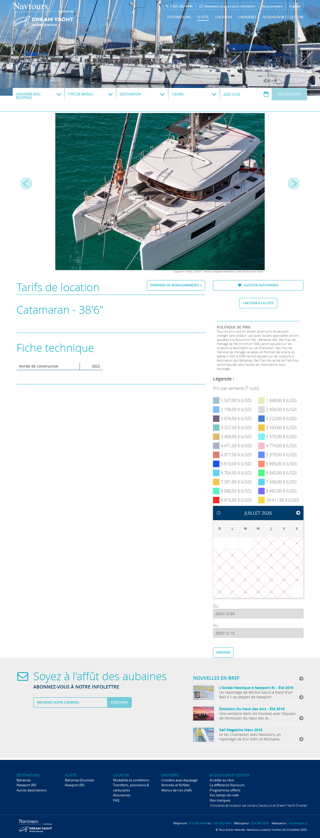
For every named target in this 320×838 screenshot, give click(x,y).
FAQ (116, 800)
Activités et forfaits (175, 785)
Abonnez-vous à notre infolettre (227, 6)
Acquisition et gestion (283, 17)
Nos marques (220, 800)
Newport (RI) (26, 785)
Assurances (121, 795)
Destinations (179, 17)
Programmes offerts (225, 790)
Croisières (247, 17)
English (295, 6)
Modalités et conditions (131, 780)
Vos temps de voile (224, 795)
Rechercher (289, 94)
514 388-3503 (260, 823)
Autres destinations (32, 790)
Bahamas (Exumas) (79, 780)
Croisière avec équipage (179, 780)
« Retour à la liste (258, 303)
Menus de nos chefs (176, 790)
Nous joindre (272, 6)
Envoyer (223, 652)
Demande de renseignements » (176, 285)
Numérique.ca (298, 823)
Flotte (203, 17)
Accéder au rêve (222, 780)
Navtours (53, 14)
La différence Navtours (227, 785)
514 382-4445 (198, 823)
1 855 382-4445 (179, 6)
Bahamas (24, 780)
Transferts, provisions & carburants (131, 787)
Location (223, 17)
